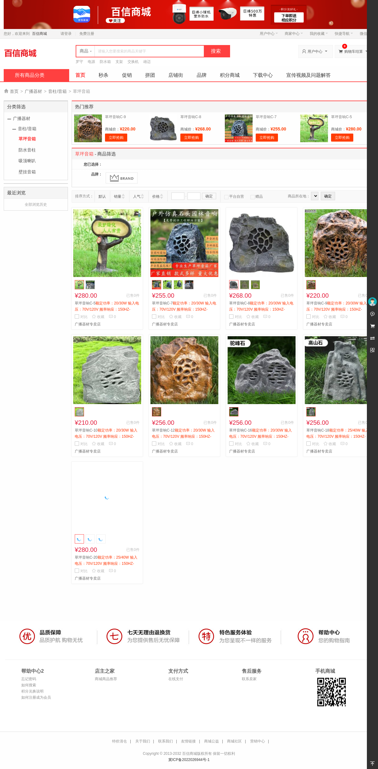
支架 (119, 62)
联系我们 (165, 741)
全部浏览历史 (36, 204)
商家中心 (294, 33)
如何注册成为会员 (36, 697)
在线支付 (175, 679)
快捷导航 (344, 33)
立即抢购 (116, 137)
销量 (117, 196)
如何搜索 (28, 685)
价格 (156, 196)
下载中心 (263, 75)
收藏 (98, 317)
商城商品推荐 (106, 679)
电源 (91, 62)
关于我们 (142, 741)
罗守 (79, 62)
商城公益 (211, 741)
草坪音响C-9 (115, 117)
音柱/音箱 (57, 91)
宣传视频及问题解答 (308, 75)
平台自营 (234, 196)
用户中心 (269, 33)
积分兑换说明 (32, 691)
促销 (127, 75)
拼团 (150, 75)
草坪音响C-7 (266, 117)
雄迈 (147, 62)
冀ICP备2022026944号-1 (188, 760)
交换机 (133, 62)
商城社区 (234, 741)
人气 (137, 196)
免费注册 (86, 33)
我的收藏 (319, 33)
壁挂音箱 (27, 171)
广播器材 (33, 91)
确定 (209, 196)
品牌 (202, 75)
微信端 (365, 33)
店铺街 (175, 75)
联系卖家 (249, 679)
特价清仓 (119, 741)
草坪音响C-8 (190, 117)
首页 (80, 75)
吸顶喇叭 (27, 160)
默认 (102, 196)
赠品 (256, 196)
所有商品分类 (29, 75)
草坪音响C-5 (341, 117)
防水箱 (105, 62)
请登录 (66, 33)
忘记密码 (28, 679)
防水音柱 (27, 149)
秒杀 (103, 75)
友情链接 (188, 741)
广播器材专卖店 (88, 324)
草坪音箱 (27, 138)
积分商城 (230, 75)
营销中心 (257, 741)
